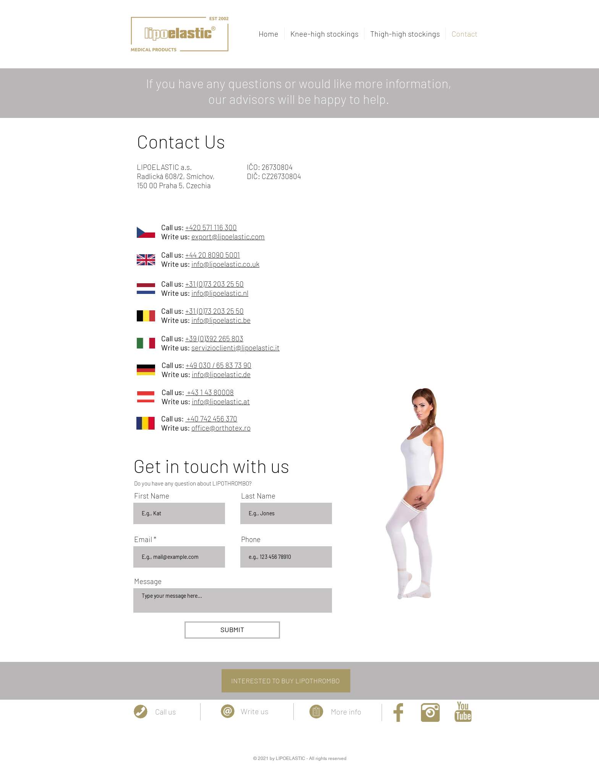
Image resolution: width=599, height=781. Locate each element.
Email (143, 539)
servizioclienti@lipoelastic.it (235, 347)
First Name (151, 495)
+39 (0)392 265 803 (214, 338)
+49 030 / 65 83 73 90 (218, 365)
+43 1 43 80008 (210, 392)
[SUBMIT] (232, 630)
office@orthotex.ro (221, 427)
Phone (251, 539)
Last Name (258, 495)
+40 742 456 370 (211, 418)
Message (148, 581)
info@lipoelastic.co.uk (225, 264)
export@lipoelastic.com (228, 236)
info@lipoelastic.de (221, 374)
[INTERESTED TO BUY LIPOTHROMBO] (286, 680)
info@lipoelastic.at (221, 401)
